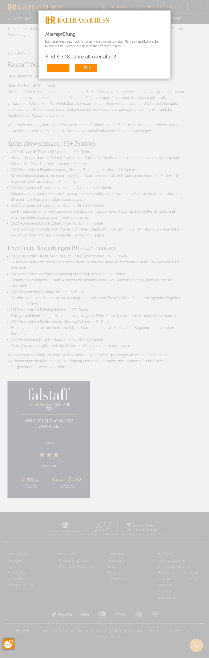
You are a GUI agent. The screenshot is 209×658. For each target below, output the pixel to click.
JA (58, 67)
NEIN (86, 67)
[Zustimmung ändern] (8, 644)
